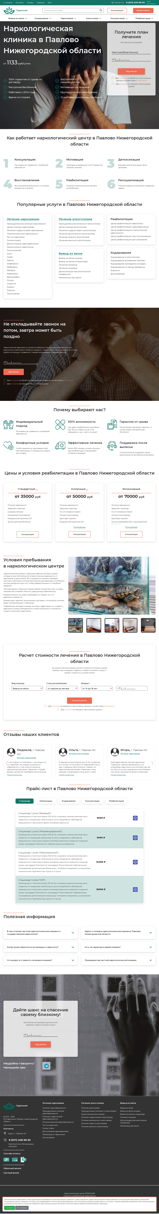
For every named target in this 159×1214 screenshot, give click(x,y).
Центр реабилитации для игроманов (129, 240)
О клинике (7, 3)
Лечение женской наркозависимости (58, 1122)
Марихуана (12, 274)
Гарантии (40, 3)
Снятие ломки (14, 240)
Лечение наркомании (23, 219)
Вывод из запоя (16, 18)
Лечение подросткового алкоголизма (77, 230)
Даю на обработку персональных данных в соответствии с (131, 79)
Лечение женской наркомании (22, 234)
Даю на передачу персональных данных (131, 85)
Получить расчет (79, 701)
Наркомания (67, 18)
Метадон (11, 270)
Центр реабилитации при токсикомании (131, 236)
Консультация (117, 10)
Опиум (10, 280)
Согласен (9, 1208)
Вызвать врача (143, 10)
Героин (10, 260)
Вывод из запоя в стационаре (73, 261)
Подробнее (79, 530)
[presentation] (6, 763)
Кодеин (11, 287)
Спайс (10, 257)
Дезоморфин (13, 277)
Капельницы (47, 801)
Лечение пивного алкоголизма (74, 237)
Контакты (20, 3)
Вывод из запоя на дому (70, 258)
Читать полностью (14, 775)
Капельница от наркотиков (20, 247)
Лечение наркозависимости (54, 1108)
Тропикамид (13, 294)
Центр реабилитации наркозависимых (130, 227)
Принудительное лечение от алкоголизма (79, 224)
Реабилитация (142, 18)
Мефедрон (12, 267)
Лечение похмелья (68, 265)
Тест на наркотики (16, 237)
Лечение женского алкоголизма (74, 240)
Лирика (11, 290)
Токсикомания (14, 250)
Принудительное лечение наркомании (26, 224)
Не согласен (22, 1208)
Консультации (96, 801)
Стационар (24, 801)
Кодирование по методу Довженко (128, 267)
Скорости (11, 284)
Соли (9, 254)
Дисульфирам (118, 274)
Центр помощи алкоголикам (73, 227)
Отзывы (30, 3)
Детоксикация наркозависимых (22, 244)
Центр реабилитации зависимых (127, 223)
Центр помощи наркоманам (20, 227)
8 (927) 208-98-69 (135, 2)
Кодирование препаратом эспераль (128, 264)
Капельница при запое (70, 278)
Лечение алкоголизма (75, 219)
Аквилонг (115, 270)
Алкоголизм (92, 18)
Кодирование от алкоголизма (125, 257)
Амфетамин (12, 264)
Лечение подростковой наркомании (25, 230)
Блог (50, 3)
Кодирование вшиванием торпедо (128, 260)
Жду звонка (131, 71)
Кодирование (41, 18)
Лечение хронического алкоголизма (77, 234)
